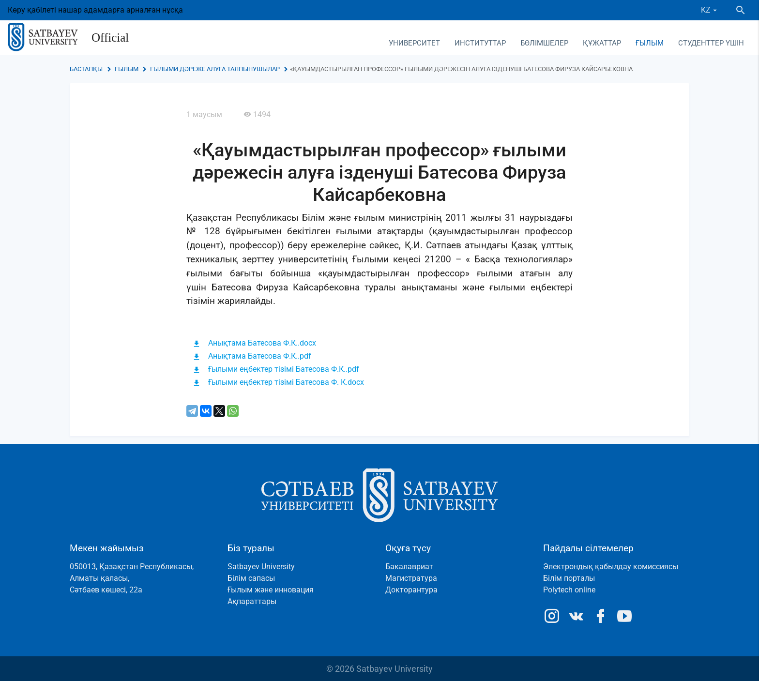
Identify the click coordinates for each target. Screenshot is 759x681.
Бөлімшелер (544, 43)
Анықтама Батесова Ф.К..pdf (259, 356)
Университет (414, 43)
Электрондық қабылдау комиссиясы (610, 566)
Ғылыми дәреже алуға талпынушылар (215, 69)
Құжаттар (602, 43)
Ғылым (650, 43)
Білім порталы (569, 578)
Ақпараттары (252, 601)
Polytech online (569, 589)
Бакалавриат (409, 566)
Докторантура (411, 589)
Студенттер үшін (711, 43)
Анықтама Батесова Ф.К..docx (262, 343)
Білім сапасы (251, 578)
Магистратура (411, 578)
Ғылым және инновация (271, 589)
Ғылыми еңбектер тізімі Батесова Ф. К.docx (286, 382)
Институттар (480, 43)
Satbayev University (261, 566)
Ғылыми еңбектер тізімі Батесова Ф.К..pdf (283, 369)
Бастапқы (86, 69)
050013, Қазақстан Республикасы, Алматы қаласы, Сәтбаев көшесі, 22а (132, 578)
